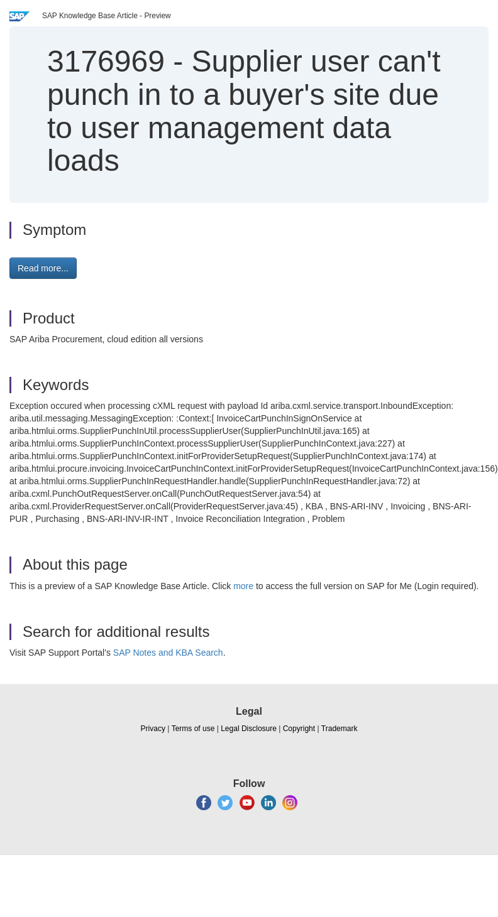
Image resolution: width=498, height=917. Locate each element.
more (243, 586)
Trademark (339, 728)
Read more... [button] (43, 268)
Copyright (299, 728)
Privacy (153, 728)
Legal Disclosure (249, 728)
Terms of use (193, 728)
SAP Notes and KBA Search (168, 653)
